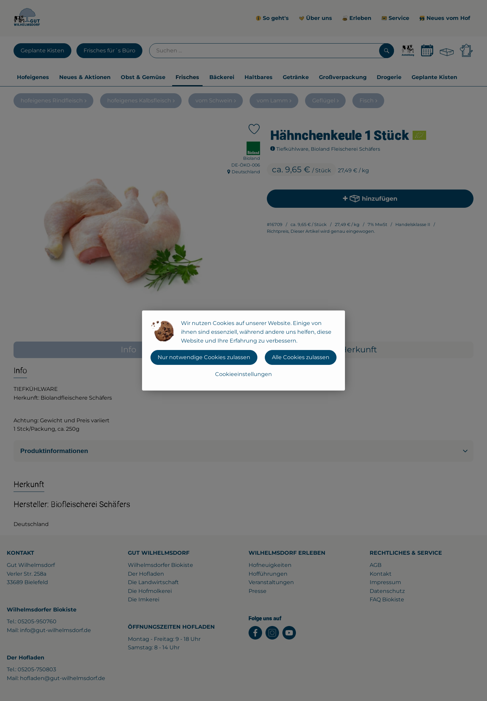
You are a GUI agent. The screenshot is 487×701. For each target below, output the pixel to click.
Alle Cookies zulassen (300, 357)
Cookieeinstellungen (243, 374)
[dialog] (243, 350)
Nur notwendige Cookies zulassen (204, 357)
